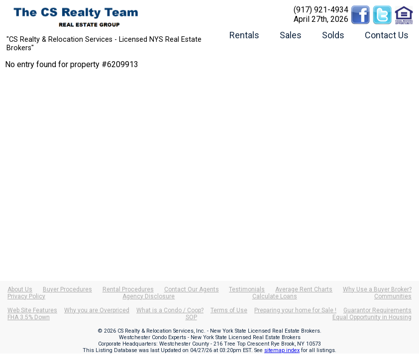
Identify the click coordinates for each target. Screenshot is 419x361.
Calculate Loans (274, 296)
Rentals (244, 35)
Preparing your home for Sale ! (295, 310)
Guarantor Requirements (377, 310)
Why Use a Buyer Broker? (377, 289)
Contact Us (387, 35)
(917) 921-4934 (321, 9)
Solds (333, 35)
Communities (393, 296)
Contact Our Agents (191, 289)
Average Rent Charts (303, 289)
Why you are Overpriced (96, 310)
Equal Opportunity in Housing (372, 317)
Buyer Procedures (67, 289)
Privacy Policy (26, 296)
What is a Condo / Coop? (170, 310)
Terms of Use (228, 310)
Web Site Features (32, 310)
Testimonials (247, 289)
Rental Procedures (128, 289)
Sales (291, 35)
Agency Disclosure (148, 296)
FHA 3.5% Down (28, 317)
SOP (191, 317)
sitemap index (282, 350)
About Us (19, 289)
